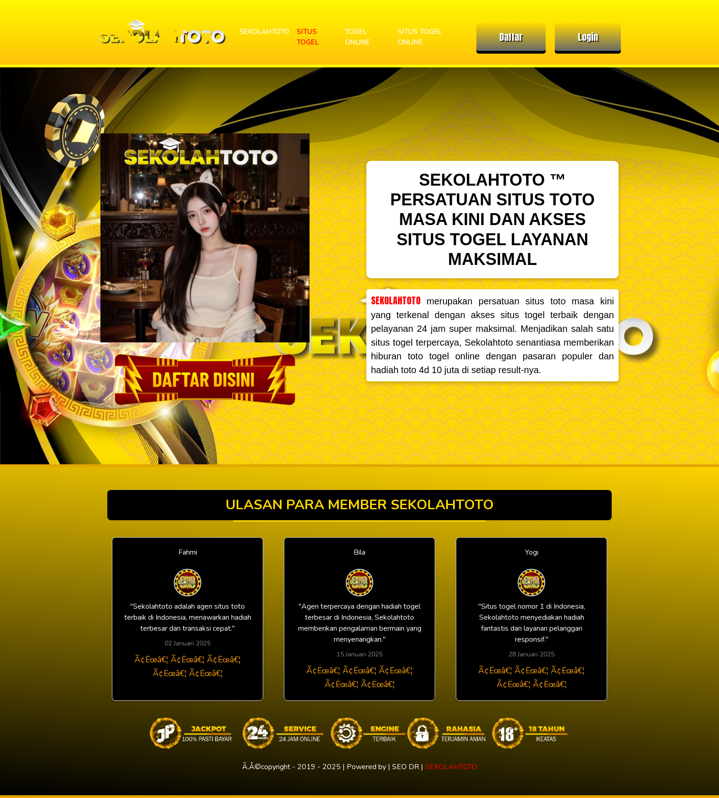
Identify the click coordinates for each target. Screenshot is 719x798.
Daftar (511, 37)
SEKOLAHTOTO (264, 31)
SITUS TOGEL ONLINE (420, 37)
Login (588, 37)
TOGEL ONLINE (357, 37)
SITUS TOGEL (308, 37)
